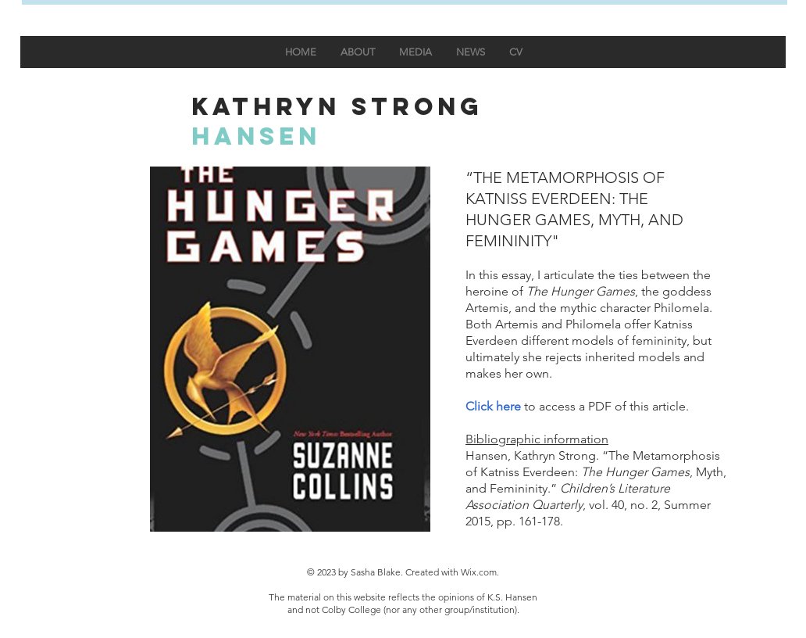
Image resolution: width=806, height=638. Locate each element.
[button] (290, 349)
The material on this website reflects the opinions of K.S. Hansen (403, 597)
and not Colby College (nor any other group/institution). (403, 609)
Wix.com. (480, 572)
